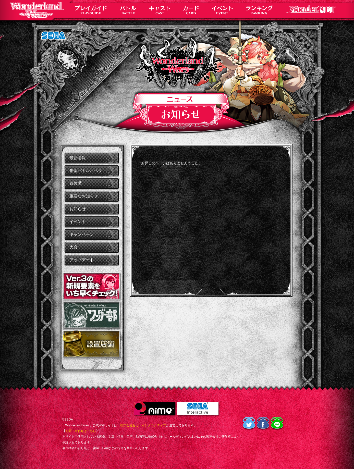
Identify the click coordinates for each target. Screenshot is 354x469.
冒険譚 (75, 183)
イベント (77, 221)
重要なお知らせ (83, 196)
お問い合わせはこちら (80, 431)
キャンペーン (81, 234)
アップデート (81, 260)
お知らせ (77, 209)
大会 (73, 247)
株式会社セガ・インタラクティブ (143, 425)
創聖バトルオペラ (85, 170)
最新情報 (77, 158)
